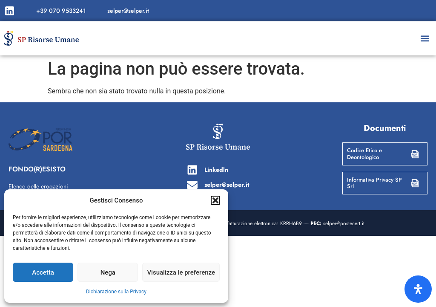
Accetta (43, 272)
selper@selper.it (128, 10)
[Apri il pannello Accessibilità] (418, 289)
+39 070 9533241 (61, 10)
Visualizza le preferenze (181, 272)
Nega (107, 272)
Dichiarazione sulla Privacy (116, 292)
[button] (215, 200)
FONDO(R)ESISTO (37, 169)
